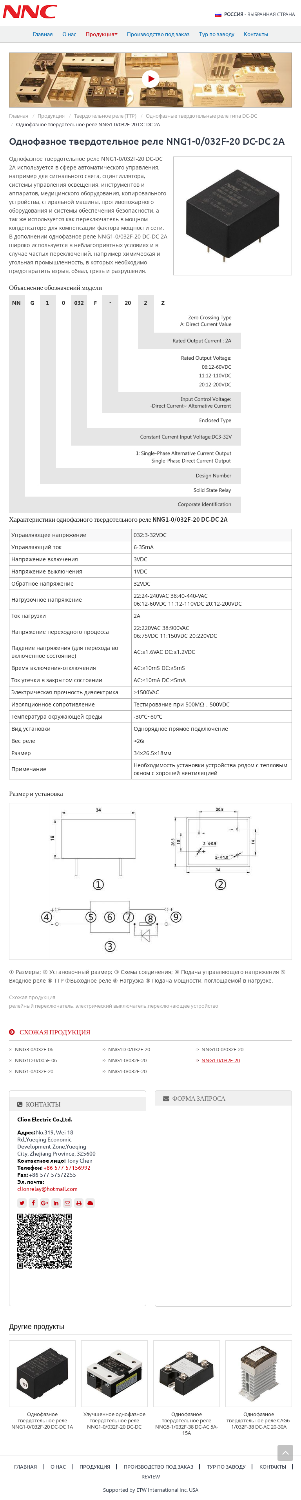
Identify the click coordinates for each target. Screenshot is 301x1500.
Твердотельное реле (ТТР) (105, 115)
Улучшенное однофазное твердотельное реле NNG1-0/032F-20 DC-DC (114, 1420)
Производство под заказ (158, 34)
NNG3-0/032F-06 (34, 1049)
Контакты (256, 34)
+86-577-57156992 (67, 1168)
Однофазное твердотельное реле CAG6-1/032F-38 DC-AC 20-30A (259, 1420)
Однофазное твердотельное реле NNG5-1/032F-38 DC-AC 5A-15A (186, 1423)
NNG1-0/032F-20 (127, 1060)
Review (150, 1476)
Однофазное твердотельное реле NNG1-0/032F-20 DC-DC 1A (42, 1420)
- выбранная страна (259, 14)
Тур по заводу (216, 34)
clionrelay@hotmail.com (47, 1189)
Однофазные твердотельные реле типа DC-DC (201, 115)
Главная (43, 34)
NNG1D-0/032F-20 (129, 1049)
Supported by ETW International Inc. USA (150, 1489)
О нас (69, 34)
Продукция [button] (102, 34)
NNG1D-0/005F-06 (36, 1060)
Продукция (51, 115)
